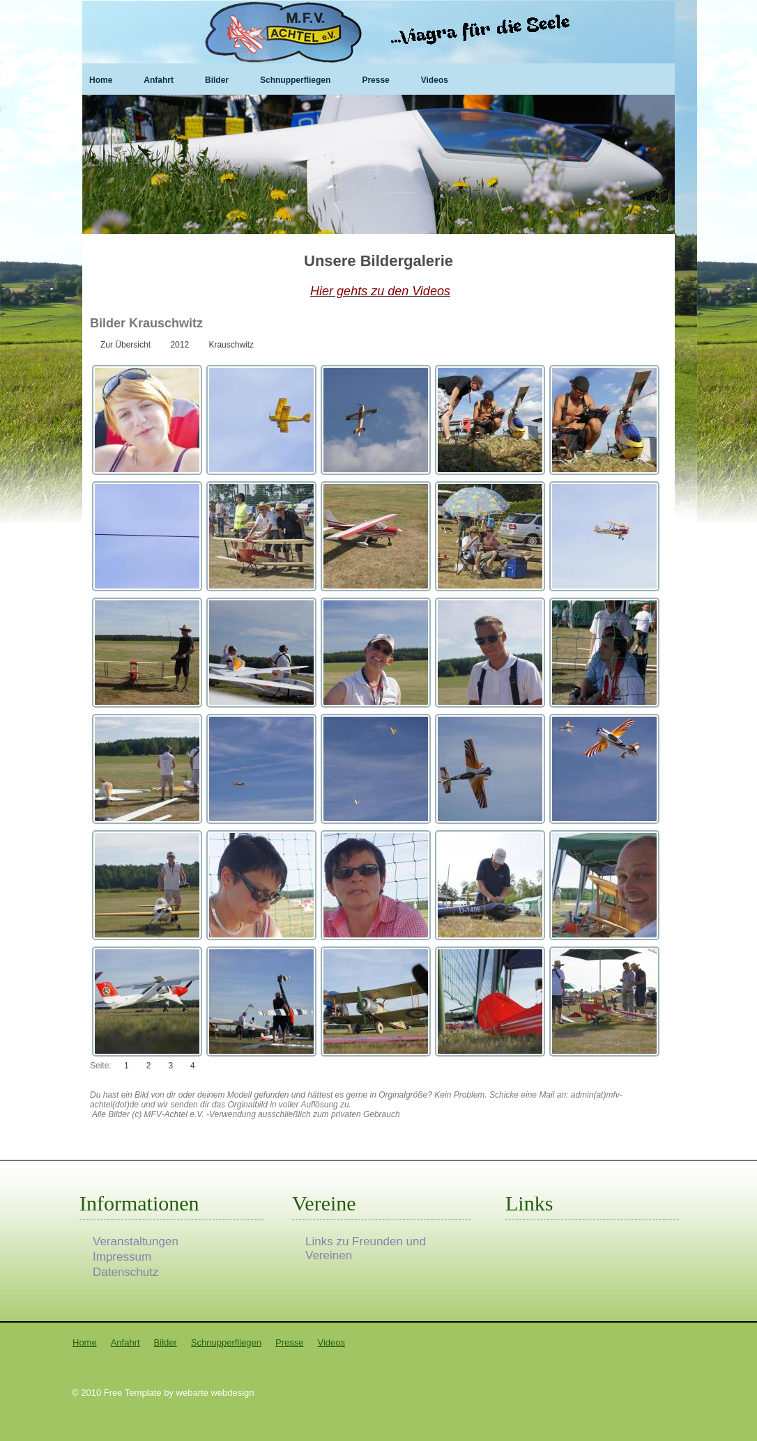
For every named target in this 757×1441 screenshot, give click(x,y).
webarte (192, 1392)
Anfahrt (159, 80)
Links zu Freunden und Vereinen (365, 1242)
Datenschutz (126, 1272)
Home (100, 80)
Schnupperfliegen (295, 80)
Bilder (217, 80)
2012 (179, 345)
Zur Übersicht (125, 345)
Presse (375, 80)
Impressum (122, 1256)
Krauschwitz (231, 345)
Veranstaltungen (135, 1241)
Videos (434, 80)
